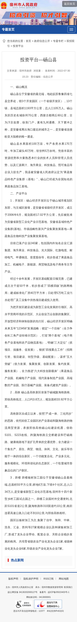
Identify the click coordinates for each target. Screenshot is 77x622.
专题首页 (8, 29)
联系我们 (68, 587)
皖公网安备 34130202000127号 (23, 592)
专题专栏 (58, 40)
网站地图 (64, 578)
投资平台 (18, 45)
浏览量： (38, 70)
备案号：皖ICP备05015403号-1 (54, 592)
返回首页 (69, 3)
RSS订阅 (49, 578)
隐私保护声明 (30, 578)
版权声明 (13, 578)
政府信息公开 (42, 40)
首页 (28, 40)
